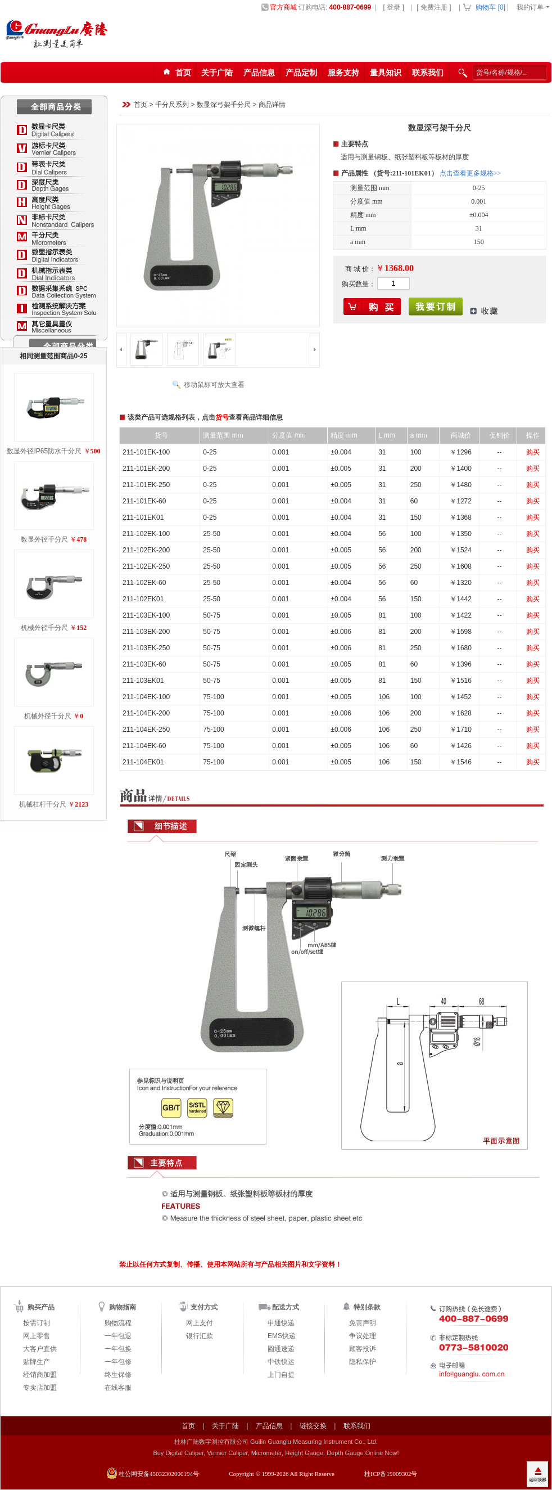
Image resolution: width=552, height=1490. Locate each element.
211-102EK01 (143, 599)
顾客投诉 (362, 1349)
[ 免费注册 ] (434, 7)
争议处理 (362, 1336)
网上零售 (36, 1336)
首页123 (175, 73)
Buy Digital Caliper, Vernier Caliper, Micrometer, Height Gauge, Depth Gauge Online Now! (276, 1453)
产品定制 (301, 72)
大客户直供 (40, 1349)
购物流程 (118, 1323)
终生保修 (118, 1375)
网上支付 (199, 1323)
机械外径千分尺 (44, 628)
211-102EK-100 (146, 534)
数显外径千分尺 (44, 539)
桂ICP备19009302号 (390, 1473)
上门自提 (281, 1375)
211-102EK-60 (144, 583)
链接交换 (313, 1426)
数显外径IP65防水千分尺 (44, 451)
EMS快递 (282, 1336)
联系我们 (428, 72)
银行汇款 (199, 1336)
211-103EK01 (143, 681)
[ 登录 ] (393, 7)
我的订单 (530, 7)
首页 (140, 105)
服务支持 (343, 72)
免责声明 (362, 1323)
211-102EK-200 (146, 550)
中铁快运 (281, 1362)
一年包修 (118, 1362)
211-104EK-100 (146, 697)
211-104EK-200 (146, 713)
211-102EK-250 (146, 566)
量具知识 (385, 72)
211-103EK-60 (144, 664)
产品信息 (259, 72)
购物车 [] (490, 7)
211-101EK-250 (146, 485)
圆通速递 (281, 1349)
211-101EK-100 (146, 452)
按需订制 (36, 1323)
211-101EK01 (143, 517)
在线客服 (118, 1388)
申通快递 (281, 1323)
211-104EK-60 (144, 746)
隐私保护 (362, 1362)
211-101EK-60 (144, 501)
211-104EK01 (143, 762)
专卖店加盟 (40, 1388)
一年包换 (118, 1349)
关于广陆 (217, 72)
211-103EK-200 (146, 632)
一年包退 (118, 1336)
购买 (533, 452)
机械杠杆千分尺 (42, 804)
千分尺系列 (172, 105)
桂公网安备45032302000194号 (159, 1473)
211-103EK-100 (146, 615)
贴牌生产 (36, 1362)
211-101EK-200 (146, 468)
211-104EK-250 (146, 729)
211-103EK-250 (146, 648)
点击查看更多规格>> (470, 173)
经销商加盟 (40, 1375)
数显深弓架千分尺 (224, 105)
